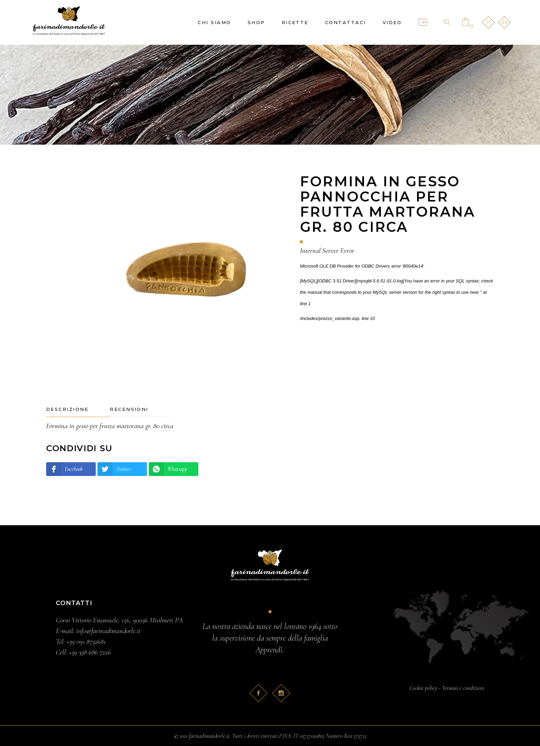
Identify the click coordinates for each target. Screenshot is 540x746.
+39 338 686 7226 (90, 652)
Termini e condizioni (463, 688)
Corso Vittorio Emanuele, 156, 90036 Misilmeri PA (119, 620)
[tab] (78, 409)
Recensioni (129, 409)
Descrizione (67, 409)
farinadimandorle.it (209, 735)
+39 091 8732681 (86, 641)
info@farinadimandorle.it (108, 630)
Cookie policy (423, 688)
